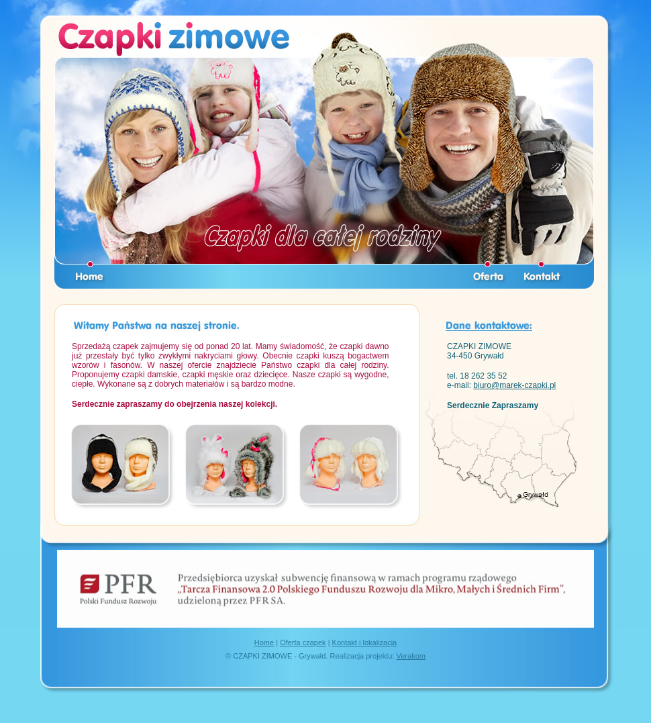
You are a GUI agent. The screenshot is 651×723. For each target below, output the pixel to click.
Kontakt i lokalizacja (364, 642)
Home (264, 642)
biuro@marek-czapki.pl (514, 385)
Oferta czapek (303, 642)
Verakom (411, 656)
